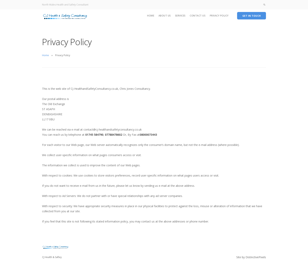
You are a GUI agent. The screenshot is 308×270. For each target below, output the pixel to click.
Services (180, 15)
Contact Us (197, 15)
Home (150, 15)
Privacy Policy (219, 15)
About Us (165, 15)
